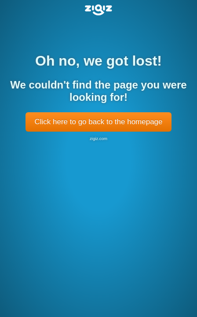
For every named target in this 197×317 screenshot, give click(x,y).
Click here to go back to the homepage (98, 122)
